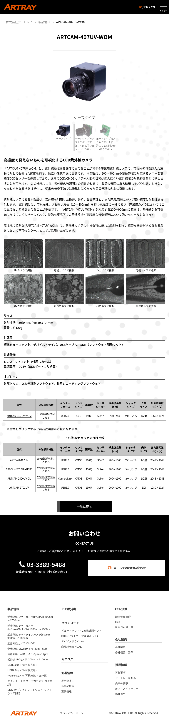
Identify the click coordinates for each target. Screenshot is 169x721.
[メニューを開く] (163, 7)
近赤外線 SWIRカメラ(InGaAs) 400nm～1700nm (30, 618)
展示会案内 (67, 680)
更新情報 (66, 691)
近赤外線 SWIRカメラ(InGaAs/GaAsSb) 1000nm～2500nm (29, 627)
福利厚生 (120, 694)
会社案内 (121, 639)
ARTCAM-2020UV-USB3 (19, 469)
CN (153, 7)
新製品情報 (67, 686)
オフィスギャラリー (126, 688)
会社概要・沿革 (124, 652)
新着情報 (67, 673)
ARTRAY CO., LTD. (122, 713)
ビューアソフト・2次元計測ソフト (81, 630)
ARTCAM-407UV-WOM (19, 416)
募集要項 (120, 672)
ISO (117, 622)
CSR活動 (121, 609)
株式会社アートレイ (19, 22)
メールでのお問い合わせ (127, 568)
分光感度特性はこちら (46, 415)
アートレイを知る (125, 677)
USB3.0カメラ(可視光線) (21, 664)
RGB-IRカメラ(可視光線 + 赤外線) (27, 675)
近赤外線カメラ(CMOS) (21, 643)
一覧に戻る (84, 506)
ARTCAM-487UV (19, 460)
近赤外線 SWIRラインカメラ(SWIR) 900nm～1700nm (28, 636)
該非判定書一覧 (124, 626)
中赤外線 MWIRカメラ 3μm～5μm (27, 648)
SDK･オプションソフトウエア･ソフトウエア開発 (29, 691)
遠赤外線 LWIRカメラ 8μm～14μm (27, 654)
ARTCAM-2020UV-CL (19, 478)
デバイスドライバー (73, 641)
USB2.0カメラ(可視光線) (21, 670)
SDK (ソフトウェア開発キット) (79, 636)
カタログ (67, 659)
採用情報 (121, 665)
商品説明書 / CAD (71, 646)
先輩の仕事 (121, 683)
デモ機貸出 (68, 609)
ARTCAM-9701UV (19, 487)
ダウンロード (70, 623)
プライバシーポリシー (73, 713)
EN (146, 7)
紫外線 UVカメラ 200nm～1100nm (27, 659)
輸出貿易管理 (123, 616)
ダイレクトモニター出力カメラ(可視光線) (29, 682)
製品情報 (44, 22)
